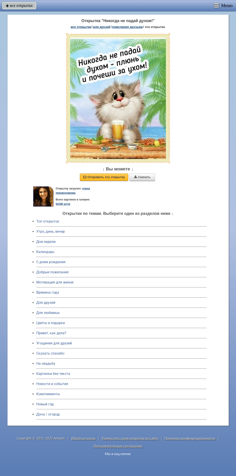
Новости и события (52, 384)
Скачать (142, 177)
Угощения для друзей (54, 343)
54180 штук (63, 204)
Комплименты (48, 394)
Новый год (45, 404)
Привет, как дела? (51, 333)
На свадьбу (45, 363)
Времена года (47, 292)
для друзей (101, 27)
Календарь (45, 252)
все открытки (19, 5)
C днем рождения (50, 262)
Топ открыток (47, 221)
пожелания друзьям (127, 27)
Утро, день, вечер (50, 231)
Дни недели (46, 242)
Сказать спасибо (50, 353)
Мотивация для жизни (54, 282)
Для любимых (48, 313)
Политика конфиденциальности (190, 438)
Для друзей (45, 302)
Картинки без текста (53, 374)
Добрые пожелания (52, 272)
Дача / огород (48, 414)
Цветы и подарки (50, 323)
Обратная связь (83, 438)
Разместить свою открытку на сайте (130, 438)
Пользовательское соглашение (118, 446)
